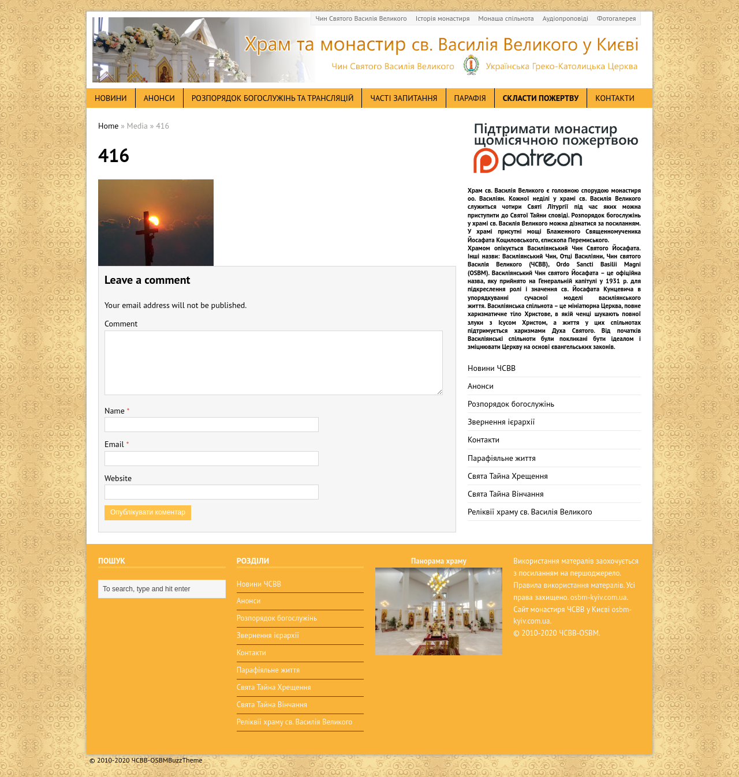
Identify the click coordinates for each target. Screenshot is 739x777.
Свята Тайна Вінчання (506, 494)
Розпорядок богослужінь (511, 404)
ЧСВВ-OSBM (579, 633)
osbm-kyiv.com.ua (598, 597)
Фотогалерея (616, 18)
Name (115, 411)
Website (118, 478)
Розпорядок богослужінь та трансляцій (273, 98)
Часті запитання (403, 98)
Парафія (470, 98)
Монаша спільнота (505, 18)
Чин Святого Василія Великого (361, 18)
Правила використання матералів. (568, 585)
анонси (159, 98)
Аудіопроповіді (565, 18)
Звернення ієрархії (501, 421)
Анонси (481, 386)
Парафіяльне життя (502, 458)
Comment (120, 323)
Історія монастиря (443, 18)
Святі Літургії (548, 206)
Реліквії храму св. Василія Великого (530, 511)
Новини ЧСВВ (492, 368)
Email (115, 444)
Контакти (615, 98)
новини (111, 98)
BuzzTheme (185, 760)
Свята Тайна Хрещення (508, 476)
